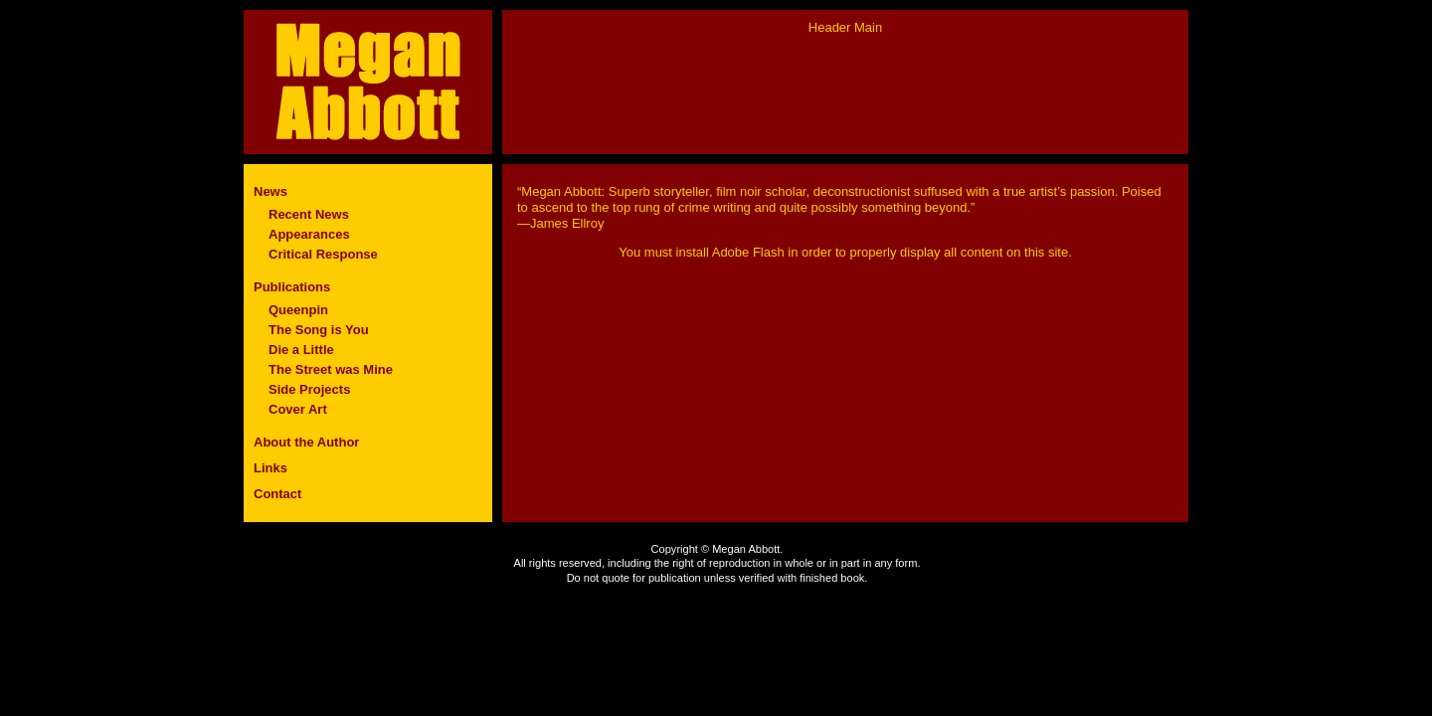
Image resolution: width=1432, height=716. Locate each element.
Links (270, 467)
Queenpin (298, 309)
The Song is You (318, 329)
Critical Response (323, 254)
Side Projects (309, 389)
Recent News (308, 214)
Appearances (309, 234)
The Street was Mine (330, 369)
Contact (277, 493)
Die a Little (301, 349)
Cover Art (297, 409)
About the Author (306, 442)
